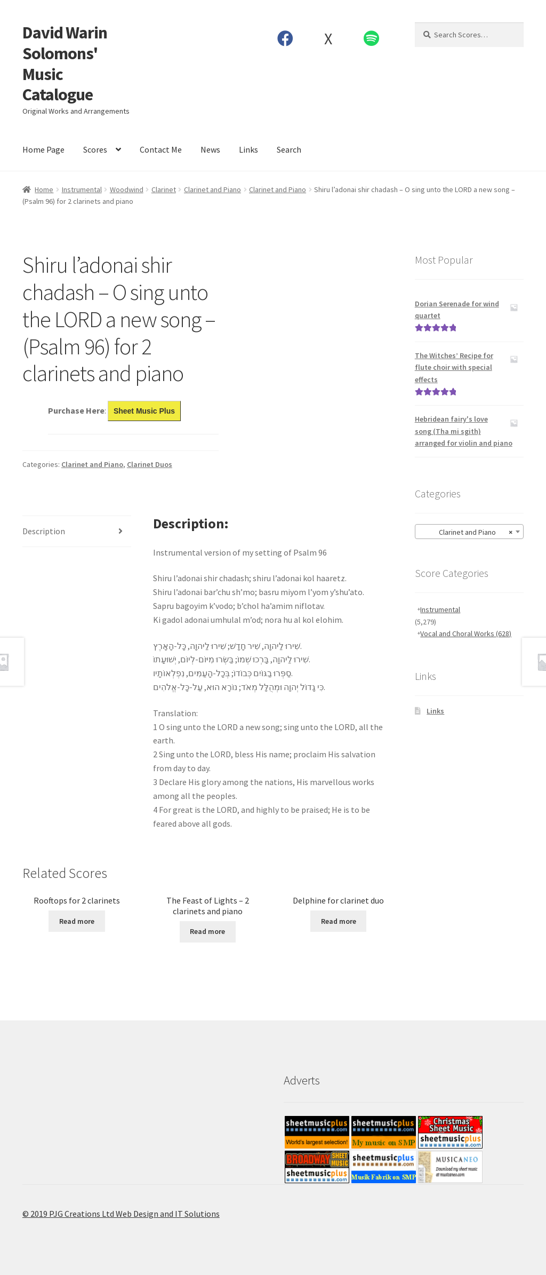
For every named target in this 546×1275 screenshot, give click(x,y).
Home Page (43, 149)
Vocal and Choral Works (465, 633)
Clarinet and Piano (212, 189)
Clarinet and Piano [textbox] (466, 532)
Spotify (371, 38)
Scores (95, 149)
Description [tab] (43, 531)
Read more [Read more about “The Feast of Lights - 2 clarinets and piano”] (207, 931)
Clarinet (163, 189)
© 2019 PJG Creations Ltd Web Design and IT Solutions (121, 1213)
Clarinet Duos (149, 464)
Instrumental (82, 189)
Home (44, 189)
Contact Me (161, 149)
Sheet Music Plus (144, 411)
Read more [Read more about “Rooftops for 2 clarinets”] (76, 921)
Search (289, 149)
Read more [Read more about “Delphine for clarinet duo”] (338, 921)
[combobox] (469, 531)
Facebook (285, 38)
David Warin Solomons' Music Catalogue (64, 64)
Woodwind (126, 189)
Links (248, 149)
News (210, 149)
